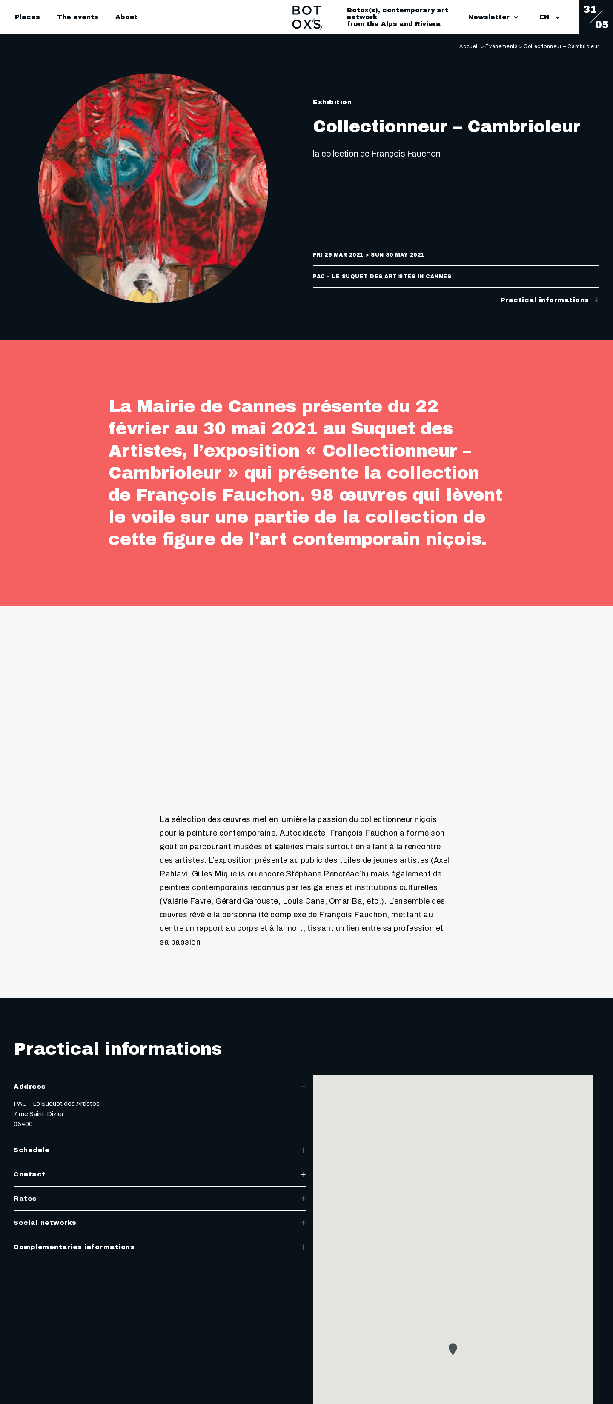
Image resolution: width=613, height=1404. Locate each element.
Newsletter (493, 17)
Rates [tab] (160, 1198)
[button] (453, 1349)
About (126, 17)
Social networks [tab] (160, 1222)
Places (27, 17)
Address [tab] (160, 1086)
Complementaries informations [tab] (160, 1247)
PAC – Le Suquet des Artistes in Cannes (382, 277)
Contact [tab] (160, 1174)
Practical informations (550, 299)
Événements (501, 46)
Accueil (469, 46)
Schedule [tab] (160, 1150)
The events (77, 17)
